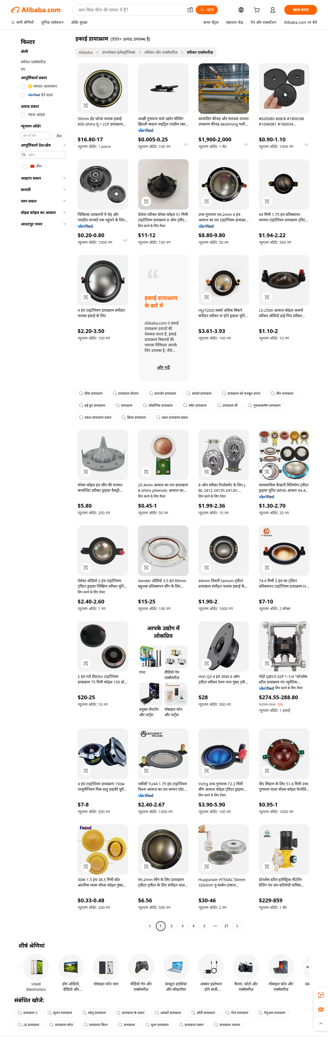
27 (226, 926)
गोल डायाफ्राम (237, 1012)
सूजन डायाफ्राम (60, 1012)
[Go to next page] (237, 926)
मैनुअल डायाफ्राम (272, 1012)
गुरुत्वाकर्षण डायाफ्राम (264, 405)
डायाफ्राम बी (227, 405)
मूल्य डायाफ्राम (157, 1024)
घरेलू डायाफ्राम (94, 1012)
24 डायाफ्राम (28, 1024)
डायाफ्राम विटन (96, 1024)
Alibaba (86, 52)
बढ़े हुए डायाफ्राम (92, 405)
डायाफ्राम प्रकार (191, 1024)
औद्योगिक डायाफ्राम (157, 405)
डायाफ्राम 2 (27, 1012)
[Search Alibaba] (130, 10)
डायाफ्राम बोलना (126, 393)
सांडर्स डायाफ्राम (199, 393)
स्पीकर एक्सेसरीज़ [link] (200, 52)
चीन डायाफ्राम (282, 393)
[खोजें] (207, 9)
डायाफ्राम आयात (227, 1024)
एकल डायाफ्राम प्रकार (95, 417)
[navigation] (41, 483)
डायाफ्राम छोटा (61, 1024)
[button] (190, 9)
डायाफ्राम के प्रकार (130, 1012)
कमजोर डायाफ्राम (162, 393)
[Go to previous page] (150, 926)
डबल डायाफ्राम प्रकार (172, 417)
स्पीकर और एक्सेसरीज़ (161, 52)
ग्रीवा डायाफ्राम (90, 393)
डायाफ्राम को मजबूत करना (241, 393)
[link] (321, 995)
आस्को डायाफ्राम (168, 1012)
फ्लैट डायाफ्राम (195, 405)
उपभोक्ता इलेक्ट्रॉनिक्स (118, 52)
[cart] (258, 10)
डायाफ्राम (124, 405)
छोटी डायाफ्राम (203, 1012)
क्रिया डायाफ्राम (134, 417)
